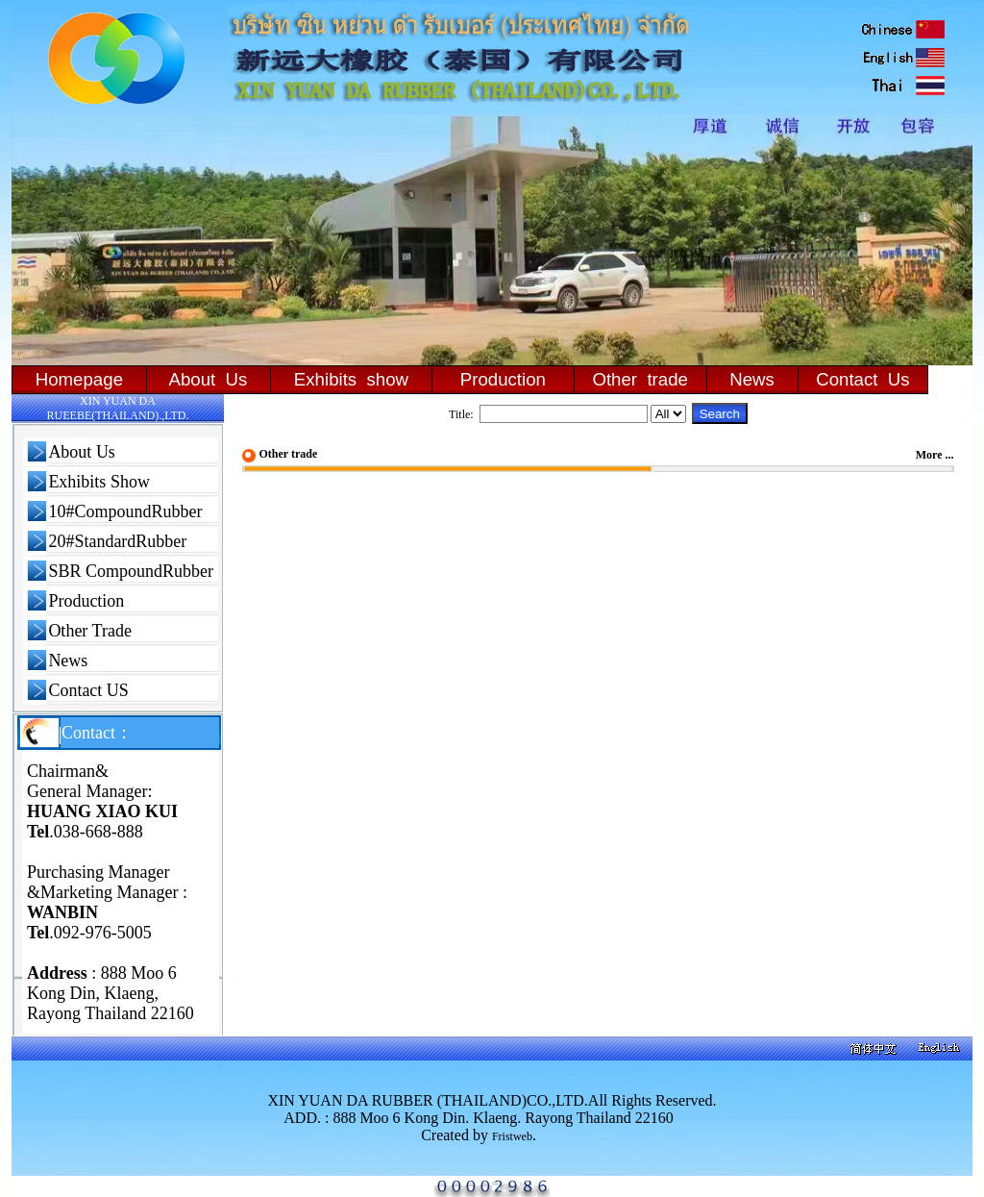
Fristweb (512, 1136)
